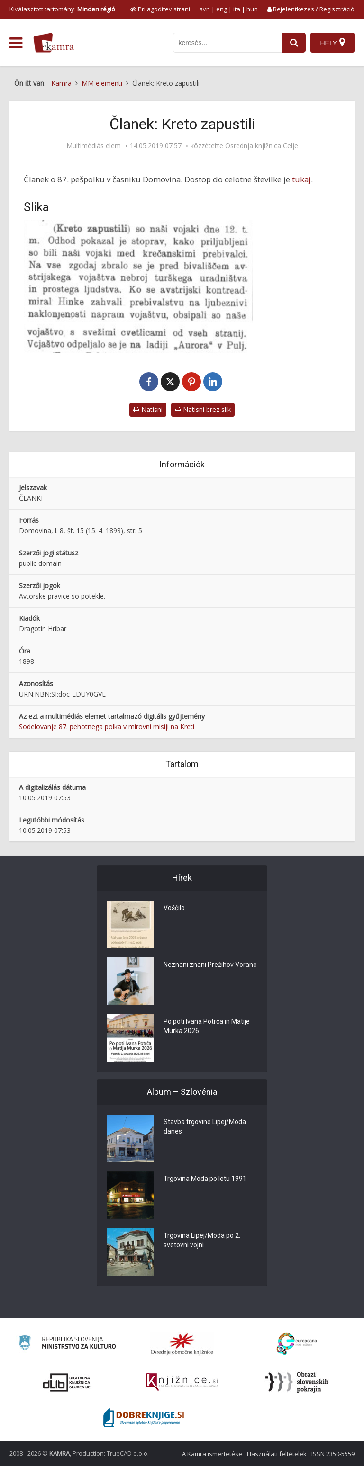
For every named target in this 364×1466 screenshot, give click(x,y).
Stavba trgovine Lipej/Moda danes (205, 1126)
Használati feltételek (277, 1453)
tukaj (301, 179)
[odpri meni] (15, 43)
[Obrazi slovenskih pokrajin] (297, 1382)
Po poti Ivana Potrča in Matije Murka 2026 (207, 1026)
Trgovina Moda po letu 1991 (205, 1178)
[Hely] (332, 43)
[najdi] (294, 43)
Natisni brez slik (203, 409)
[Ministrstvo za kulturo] (67, 1344)
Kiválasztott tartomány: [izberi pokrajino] (62, 9)
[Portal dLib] (67, 1382)
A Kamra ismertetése (212, 1453)
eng (221, 9)
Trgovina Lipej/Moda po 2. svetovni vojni (202, 1240)
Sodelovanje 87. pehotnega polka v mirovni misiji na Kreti (106, 726)
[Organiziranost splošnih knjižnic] (182, 1344)
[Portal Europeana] (297, 1344)
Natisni (148, 409)
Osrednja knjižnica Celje (261, 146)
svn (205, 9)
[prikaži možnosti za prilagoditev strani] (160, 9)
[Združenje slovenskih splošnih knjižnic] (181, 1382)
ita (236, 9)
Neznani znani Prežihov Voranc (210, 964)
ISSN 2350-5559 (333, 1453)
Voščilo (174, 908)
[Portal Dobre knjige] (143, 1417)
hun (252, 9)
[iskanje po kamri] (227, 43)
